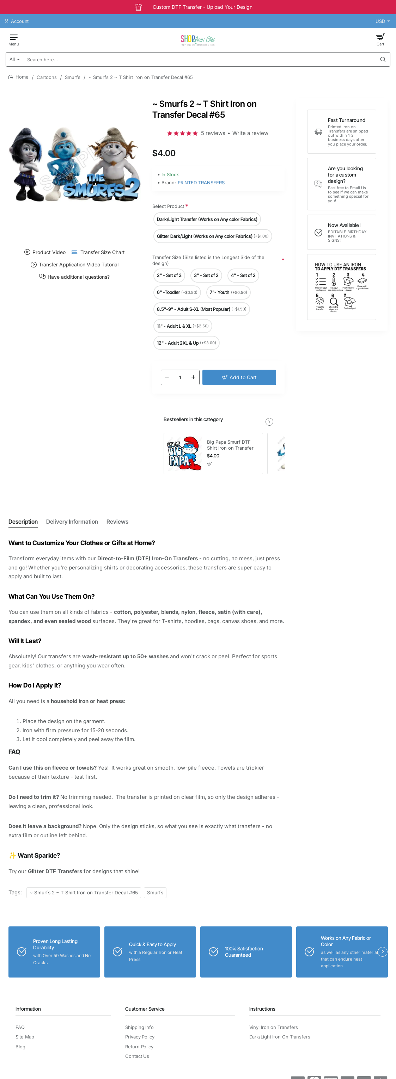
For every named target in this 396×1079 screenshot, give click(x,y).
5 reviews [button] (213, 133)
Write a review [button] (250, 133)
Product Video (49, 252)
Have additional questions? (79, 276)
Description (23, 521)
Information (28, 1009)
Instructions (262, 1009)
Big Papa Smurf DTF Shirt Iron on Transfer (230, 445)
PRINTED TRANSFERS (201, 182)
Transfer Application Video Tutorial (78, 264)
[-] (167, 377)
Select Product (168, 206)
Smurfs (72, 77)
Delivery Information (72, 521)
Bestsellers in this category (193, 419)
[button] (239, 377)
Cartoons (47, 77)
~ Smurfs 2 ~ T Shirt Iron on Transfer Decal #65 (84, 892)
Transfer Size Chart (102, 252)
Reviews (117, 521)
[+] (193, 377)
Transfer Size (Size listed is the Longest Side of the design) (208, 260)
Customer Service (145, 1009)
